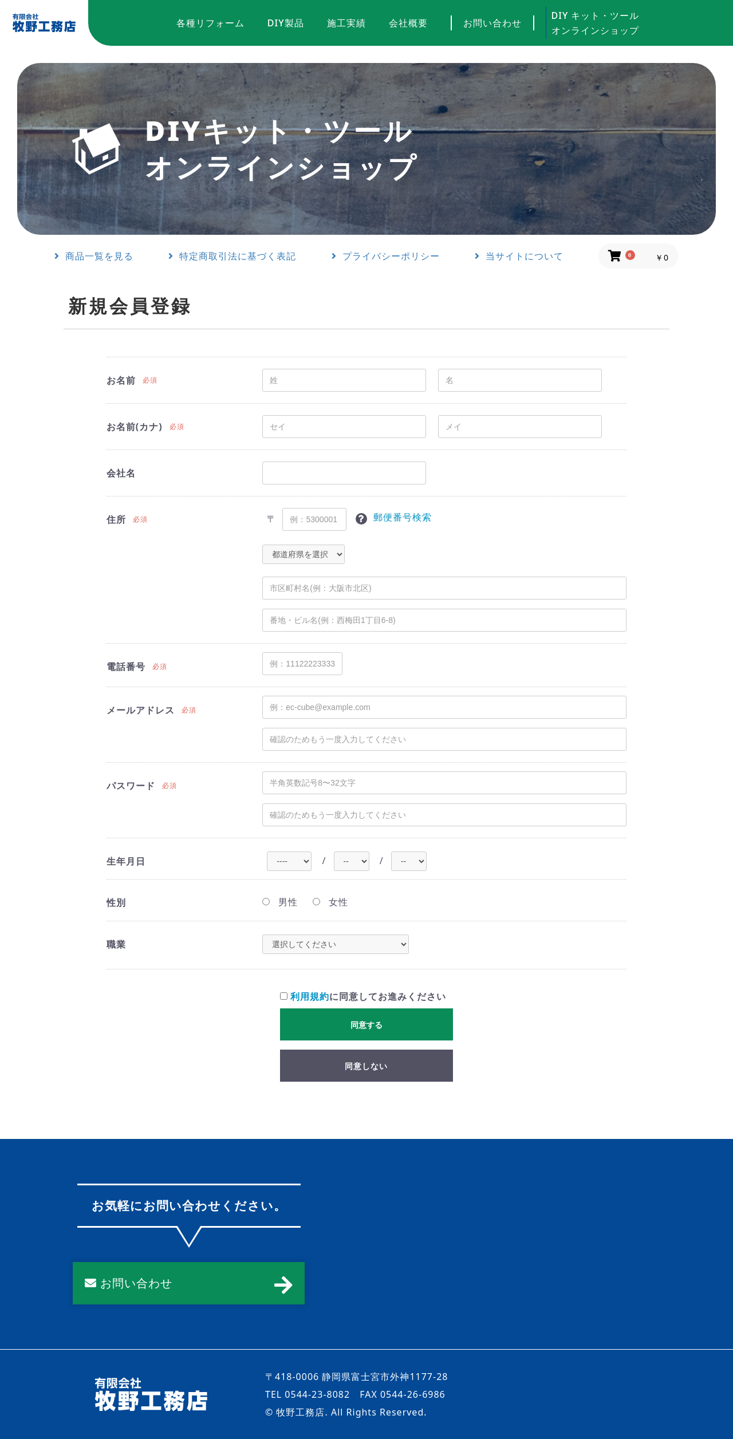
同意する (366, 1025)
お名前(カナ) (135, 426)
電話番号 (126, 666)
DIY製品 (285, 23)
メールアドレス (141, 710)
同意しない (366, 1065)
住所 (116, 519)
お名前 (121, 380)
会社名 (121, 473)
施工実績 (346, 23)
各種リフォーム (210, 23)
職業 (116, 944)
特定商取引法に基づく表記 (232, 256)
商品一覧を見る (93, 256)
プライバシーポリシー (386, 256)
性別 (116, 902)
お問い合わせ (492, 23)
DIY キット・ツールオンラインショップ (595, 23)
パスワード (131, 785)
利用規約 (309, 996)
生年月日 (126, 861)
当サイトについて (519, 256)
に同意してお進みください (363, 996)
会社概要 (408, 23)
